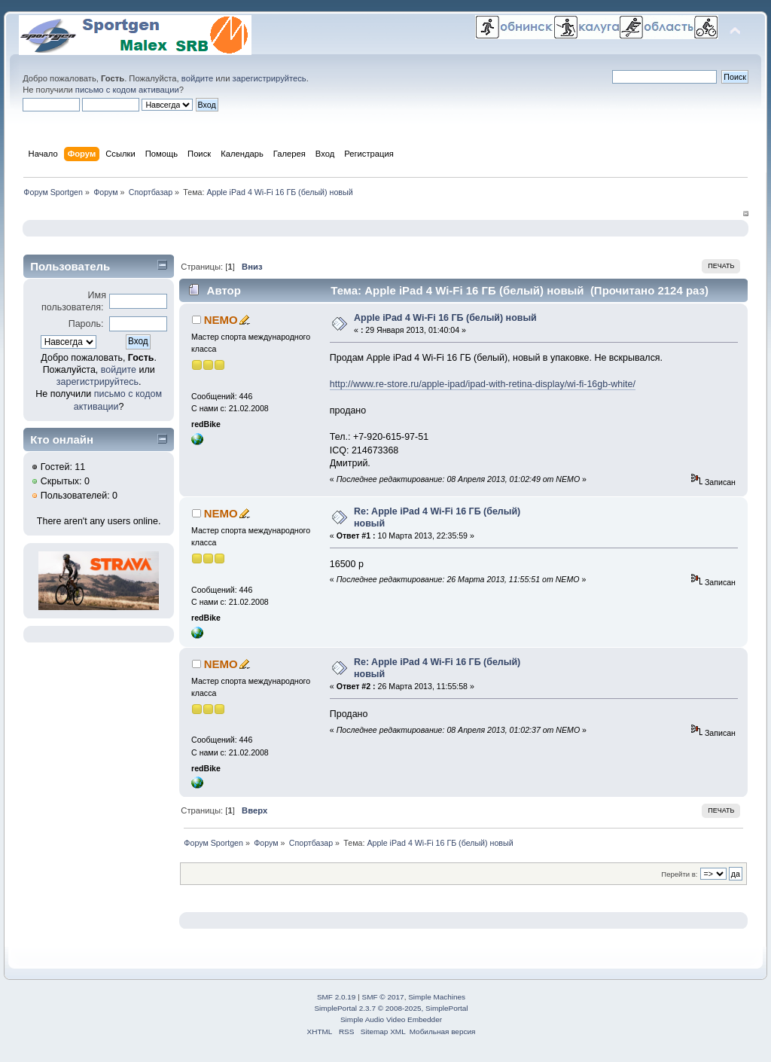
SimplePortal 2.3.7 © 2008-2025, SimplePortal (391, 1008)
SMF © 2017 (383, 997)
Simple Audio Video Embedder (391, 1019)
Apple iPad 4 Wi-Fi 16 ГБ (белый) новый (445, 318)
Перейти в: (679, 874)
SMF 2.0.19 (336, 997)
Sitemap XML (383, 1031)
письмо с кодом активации (127, 89)
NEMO (221, 319)
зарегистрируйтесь (269, 78)
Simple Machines (436, 997)
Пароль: (86, 324)
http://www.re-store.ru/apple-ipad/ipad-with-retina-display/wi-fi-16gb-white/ (482, 384)
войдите (197, 78)
